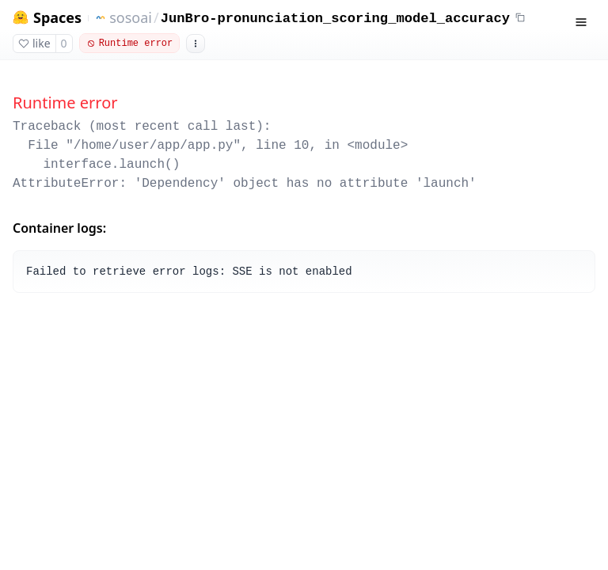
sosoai (130, 17)
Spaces (57, 18)
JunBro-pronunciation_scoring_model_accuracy (336, 18)
